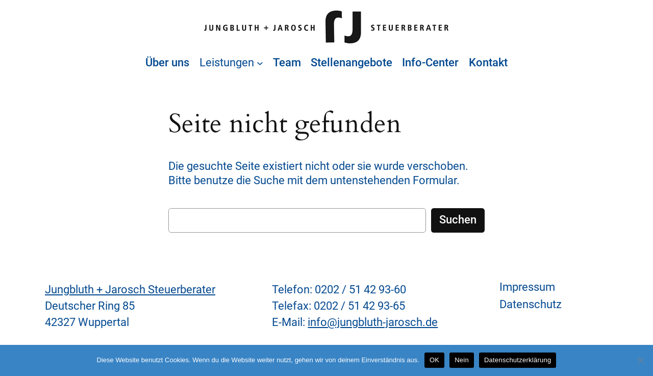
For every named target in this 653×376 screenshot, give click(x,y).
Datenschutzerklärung (517, 360)
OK (434, 360)
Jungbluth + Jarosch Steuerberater (130, 289)
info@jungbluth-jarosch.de (373, 322)
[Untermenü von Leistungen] (260, 63)
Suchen (457, 219)
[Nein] (640, 360)
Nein (462, 360)
